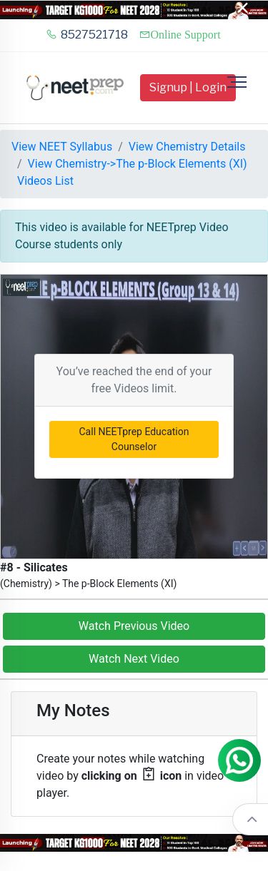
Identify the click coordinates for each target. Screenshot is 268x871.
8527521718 (87, 34)
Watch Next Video (134, 659)
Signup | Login (188, 87)
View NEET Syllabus (61, 146)
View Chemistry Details (187, 146)
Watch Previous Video (134, 626)
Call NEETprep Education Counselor (134, 439)
